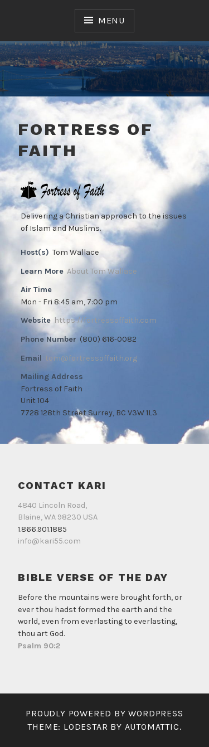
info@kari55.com (49, 541)
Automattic (152, 726)
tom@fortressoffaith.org (91, 358)
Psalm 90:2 (39, 646)
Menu (111, 20)
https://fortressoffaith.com (105, 320)
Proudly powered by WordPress (104, 713)
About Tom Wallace (102, 271)
